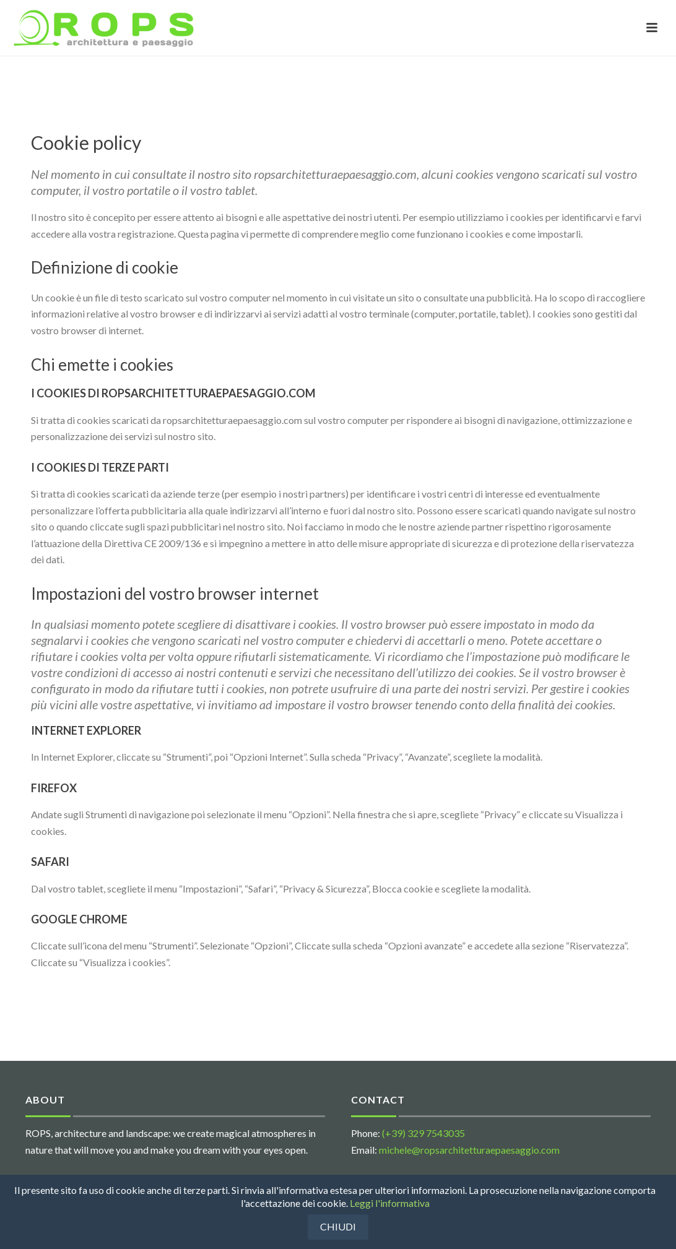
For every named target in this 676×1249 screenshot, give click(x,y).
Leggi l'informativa (390, 1203)
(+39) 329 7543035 (423, 1133)
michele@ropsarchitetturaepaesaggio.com (469, 1150)
